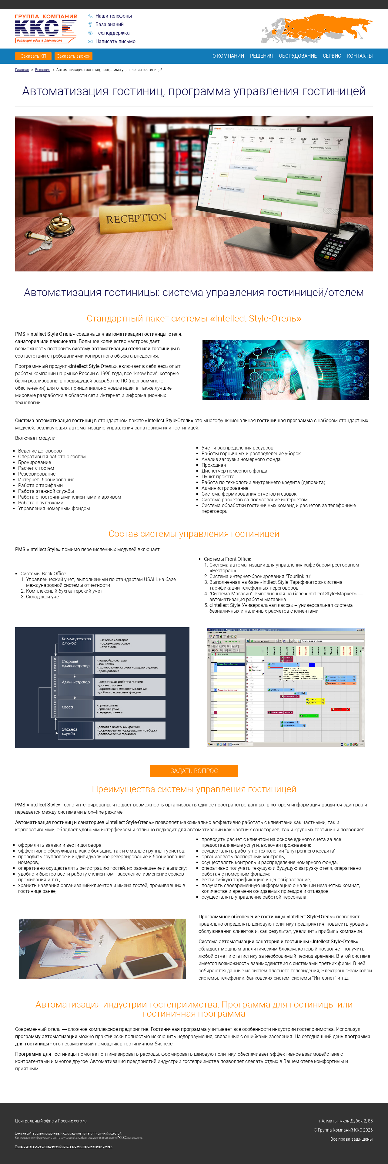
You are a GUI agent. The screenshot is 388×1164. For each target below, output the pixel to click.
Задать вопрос (194, 771)
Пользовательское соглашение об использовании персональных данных (63, 1146)
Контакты (360, 56)
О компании (228, 56)
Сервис (332, 56)
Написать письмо (115, 41)
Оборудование (298, 56)
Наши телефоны (113, 16)
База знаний (109, 24)
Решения (261, 56)
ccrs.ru (80, 1121)
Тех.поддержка (112, 33)
